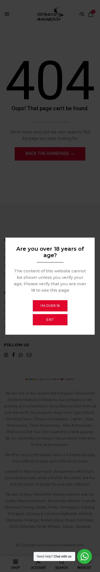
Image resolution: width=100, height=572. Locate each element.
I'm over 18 (50, 306)
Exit (50, 320)
